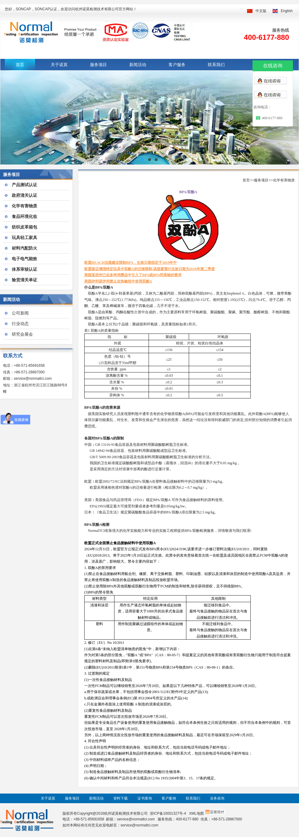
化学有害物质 (284, 180)
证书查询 (144, 798)
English (287, 11)
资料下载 (120, 798)
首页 (20, 64)
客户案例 (169, 798)
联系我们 (216, 64)
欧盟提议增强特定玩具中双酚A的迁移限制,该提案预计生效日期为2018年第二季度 (149, 269)
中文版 (261, 11)
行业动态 (20, 323)
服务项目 (98, 64)
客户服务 (177, 64)
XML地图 (196, 813)
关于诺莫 (59, 64)
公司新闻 (20, 313)
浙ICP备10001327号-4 (168, 813)
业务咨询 (217, 798)
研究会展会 (22, 334)
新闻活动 (137, 64)
